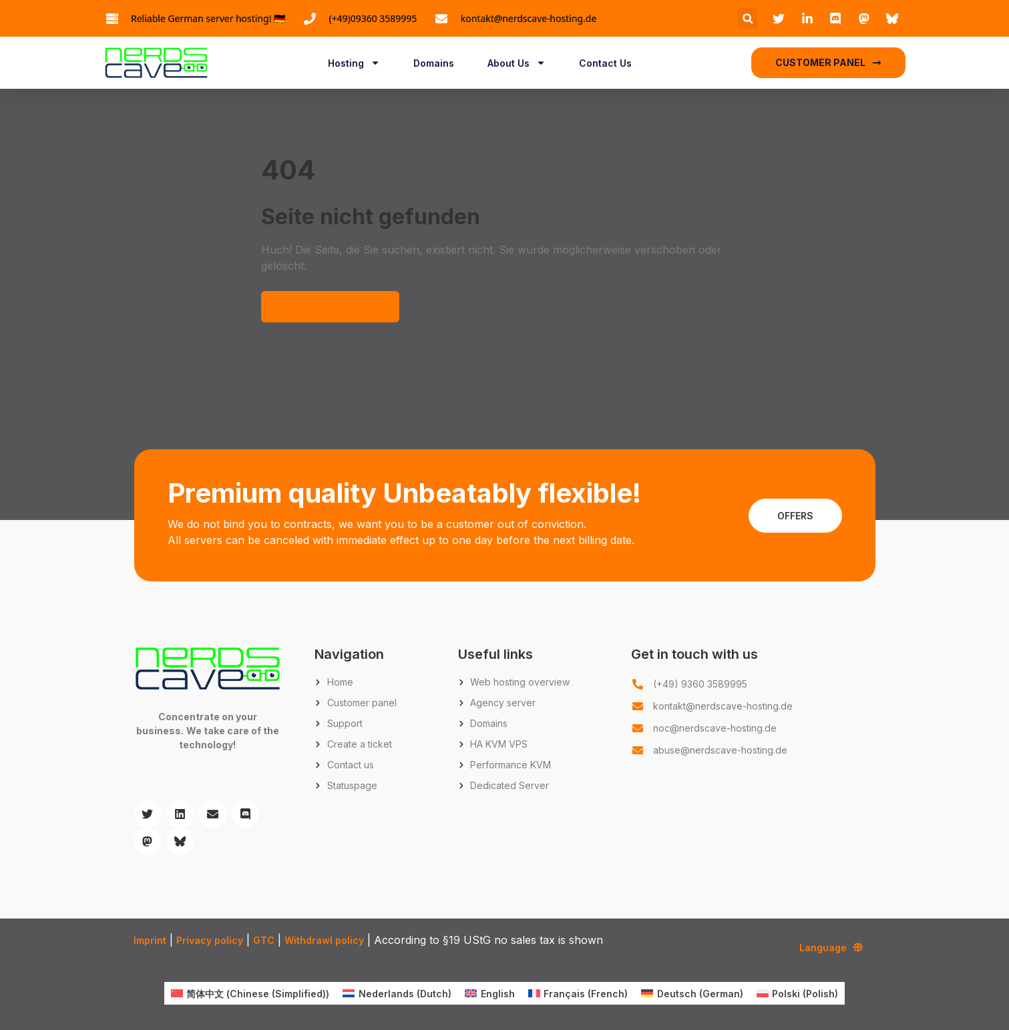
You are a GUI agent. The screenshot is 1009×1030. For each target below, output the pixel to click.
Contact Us (605, 63)
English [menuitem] (498, 993)
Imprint (150, 940)
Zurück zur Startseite (330, 306)
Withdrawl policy (324, 940)
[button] (747, 18)
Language (831, 947)
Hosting (354, 62)
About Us (516, 62)
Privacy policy (209, 940)
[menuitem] (250, 993)
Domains (433, 63)
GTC (263, 940)
